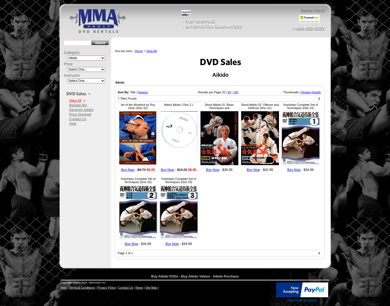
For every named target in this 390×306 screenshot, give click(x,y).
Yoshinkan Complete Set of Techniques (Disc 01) (300, 106)
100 (235, 92)
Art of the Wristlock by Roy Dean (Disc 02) (138, 106)
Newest (143, 92)
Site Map (151, 287)
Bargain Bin (78, 105)
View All (75, 100)
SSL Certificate (263, 301)
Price (68, 64)
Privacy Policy (106, 287)
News (139, 287)
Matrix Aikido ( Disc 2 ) (178, 104)
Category (72, 52)
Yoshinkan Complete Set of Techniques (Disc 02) (138, 180)
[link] (264, 290)
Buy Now (127, 170)
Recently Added (81, 110)
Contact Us (77, 119)
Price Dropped (80, 114)
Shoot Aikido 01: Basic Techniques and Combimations (219, 108)
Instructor (72, 75)
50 (229, 92)
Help (72, 124)
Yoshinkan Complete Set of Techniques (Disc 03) (178, 180)
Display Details (311, 92)
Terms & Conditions (82, 287)
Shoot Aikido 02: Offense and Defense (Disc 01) (260, 106)
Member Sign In (313, 10)
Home (139, 51)
